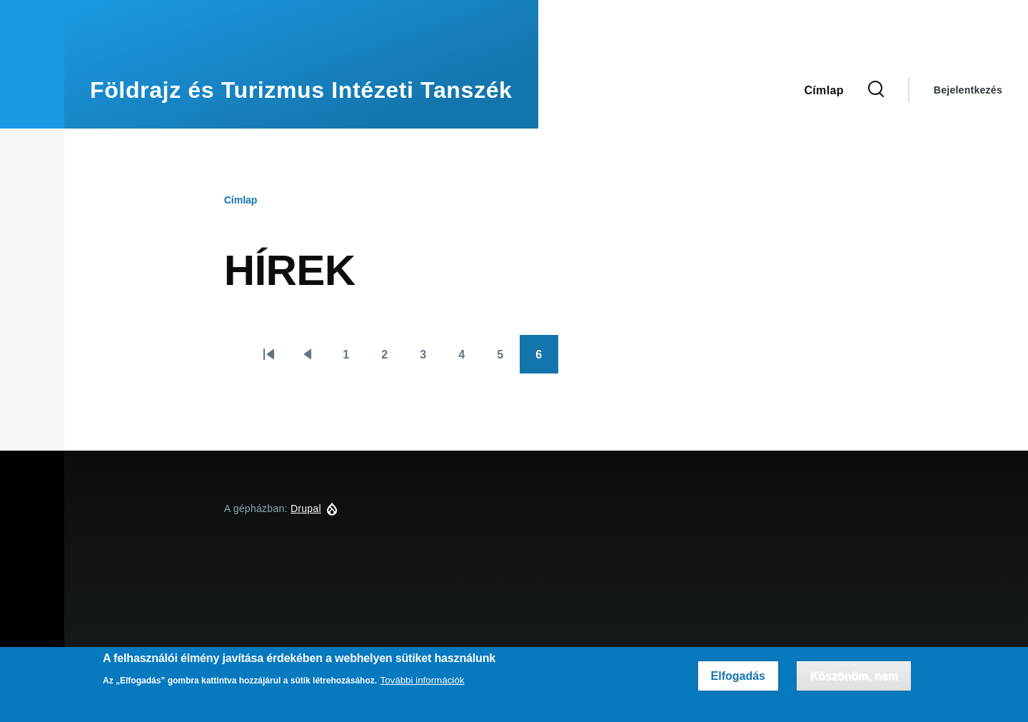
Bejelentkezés (968, 90)
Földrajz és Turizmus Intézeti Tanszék (301, 90)
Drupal (306, 508)
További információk (423, 680)
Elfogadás (738, 676)
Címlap (241, 200)
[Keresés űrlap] (876, 90)
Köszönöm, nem (854, 676)
